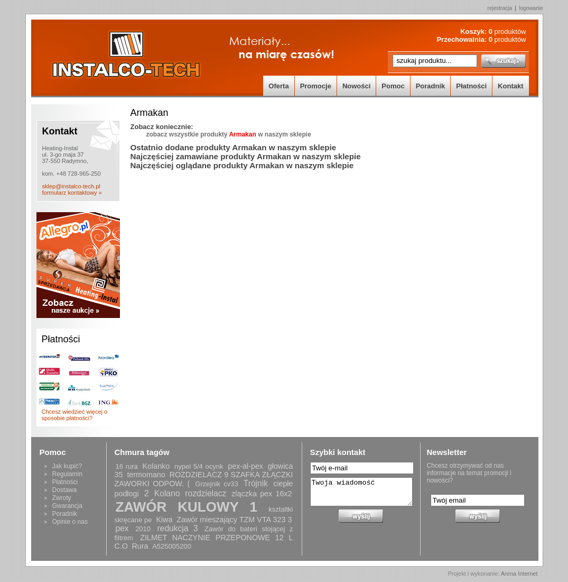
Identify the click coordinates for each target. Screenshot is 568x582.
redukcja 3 (177, 528)
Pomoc (392, 86)
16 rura (127, 466)
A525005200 (171, 546)
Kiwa (164, 519)
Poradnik (430, 86)
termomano (146, 474)
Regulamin (67, 474)
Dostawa (64, 490)
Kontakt (510, 86)
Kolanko (156, 466)
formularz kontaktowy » (72, 192)
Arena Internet (519, 573)
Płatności (471, 86)
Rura (140, 546)
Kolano (167, 493)
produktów (507, 31)
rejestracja (500, 8)
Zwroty (61, 498)
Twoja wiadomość (361, 491)
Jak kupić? (67, 466)
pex (122, 528)
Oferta (278, 86)
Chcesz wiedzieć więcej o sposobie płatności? (75, 414)
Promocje (315, 86)
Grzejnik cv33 (216, 484)
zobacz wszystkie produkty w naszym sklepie (228, 134)
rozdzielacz (205, 493)
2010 (143, 529)
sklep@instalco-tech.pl (71, 186)
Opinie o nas (70, 521)
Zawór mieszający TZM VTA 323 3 (234, 519)
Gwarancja (67, 506)
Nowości (356, 86)
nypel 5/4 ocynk (199, 466)
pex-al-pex (245, 466)
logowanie (531, 8)
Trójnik (256, 483)
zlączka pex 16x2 (261, 493)
